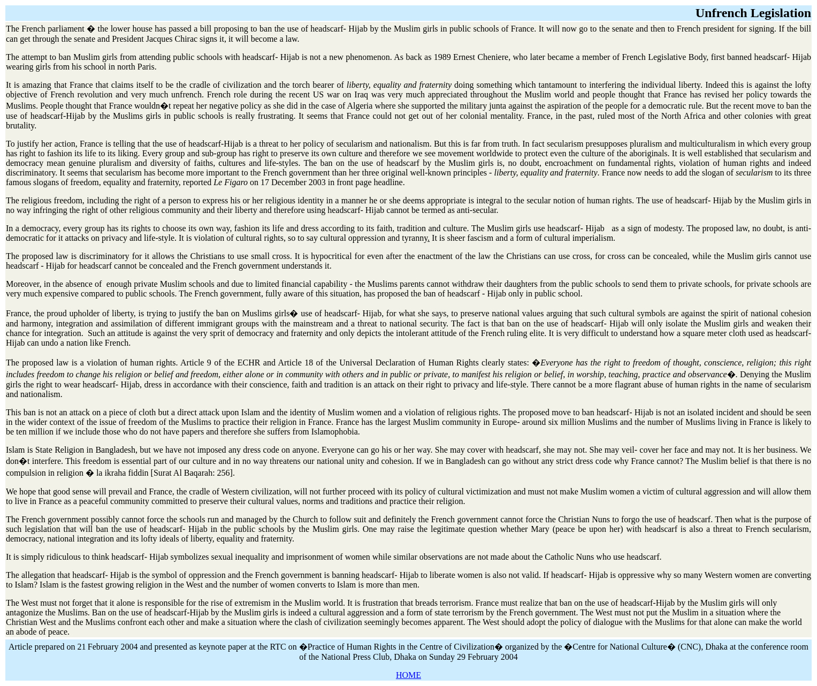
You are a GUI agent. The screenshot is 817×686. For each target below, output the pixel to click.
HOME (408, 675)
